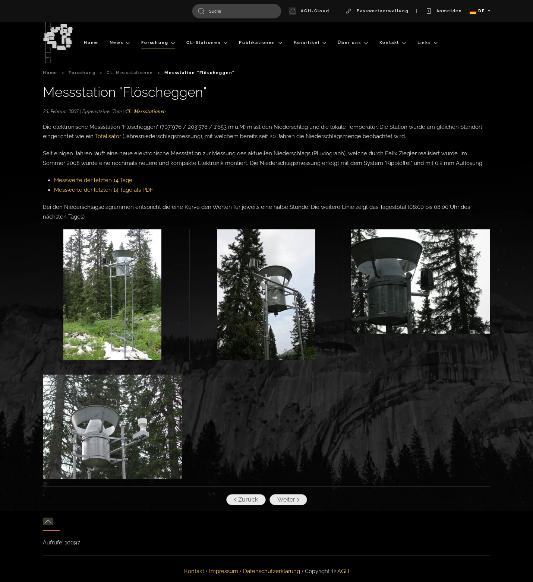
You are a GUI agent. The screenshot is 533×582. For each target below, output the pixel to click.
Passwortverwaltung (377, 11)
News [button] (120, 42)
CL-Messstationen (145, 111)
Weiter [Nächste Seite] (287, 499)
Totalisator (108, 136)
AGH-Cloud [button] (309, 11)
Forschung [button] (158, 42)
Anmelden (443, 11)
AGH (343, 571)
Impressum (223, 571)
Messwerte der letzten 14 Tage (93, 180)
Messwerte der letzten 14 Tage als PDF (103, 190)
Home (91, 42)
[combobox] (236, 11)
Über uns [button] (353, 42)
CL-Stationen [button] (207, 42)
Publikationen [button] (260, 42)
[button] (112, 294)
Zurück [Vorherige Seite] (245, 499)
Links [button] (427, 42)
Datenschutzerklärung (271, 571)
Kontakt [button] (392, 42)
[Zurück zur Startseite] (58, 42)
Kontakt (194, 571)
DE (478, 11)
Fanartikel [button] (310, 42)
